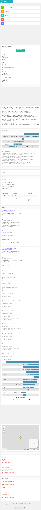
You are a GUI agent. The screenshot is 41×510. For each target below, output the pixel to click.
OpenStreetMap (32, 449)
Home (2, 44)
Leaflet (25, 449)
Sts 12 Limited (4, 487)
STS (15, 44)
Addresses (7, 11)
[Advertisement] (20, 34)
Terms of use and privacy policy (20, 507)
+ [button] (3, 427)
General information (8, 7)
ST (12, 44)
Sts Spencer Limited (5, 494)
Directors (6, 23)
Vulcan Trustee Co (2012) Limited (8, 497)
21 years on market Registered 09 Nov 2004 (20, 50)
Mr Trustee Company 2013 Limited (8, 465)
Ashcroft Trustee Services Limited (8, 469)
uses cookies (13, 504)
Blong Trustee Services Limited (7, 462)
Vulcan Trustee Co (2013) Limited (8, 472)
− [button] (3, 429)
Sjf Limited (4, 459)
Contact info (7, 15)
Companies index (7, 44)
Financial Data (7, 19)
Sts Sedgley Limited (5, 491)
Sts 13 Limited (4, 456)
